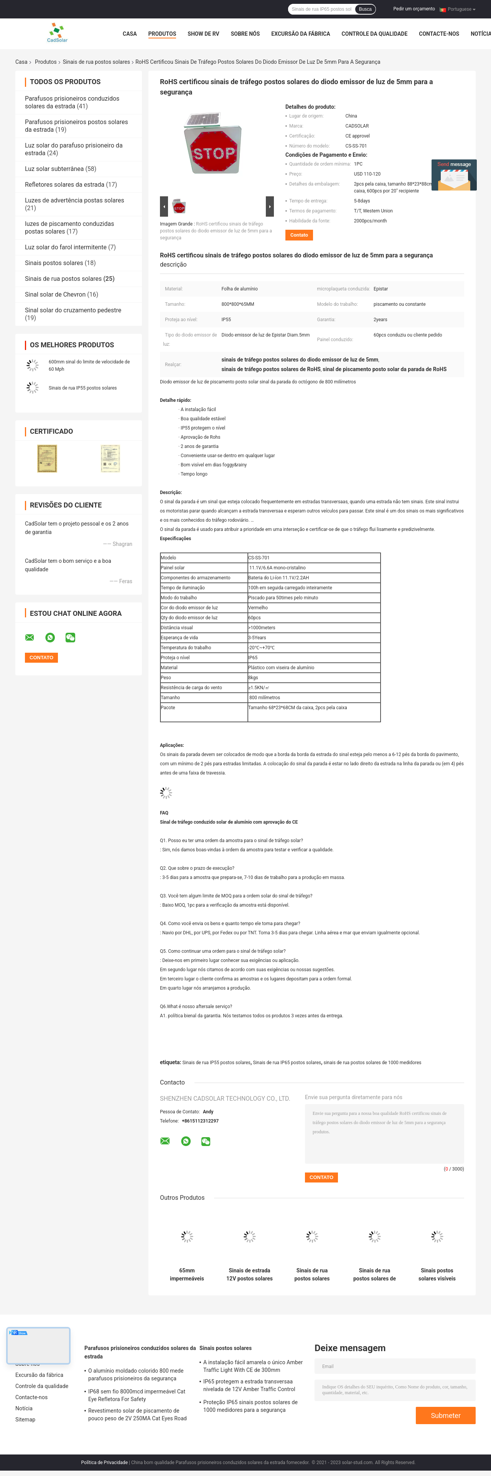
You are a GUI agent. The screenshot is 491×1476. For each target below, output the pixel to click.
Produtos (162, 34)
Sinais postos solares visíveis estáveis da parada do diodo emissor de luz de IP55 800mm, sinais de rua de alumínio (437, 1274)
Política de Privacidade (104, 1462)
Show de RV (203, 34)
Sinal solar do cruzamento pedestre (73, 310)
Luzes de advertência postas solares (74, 200)
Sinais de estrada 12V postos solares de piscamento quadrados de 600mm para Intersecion (249, 1274)
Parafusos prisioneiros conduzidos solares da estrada (72, 102)
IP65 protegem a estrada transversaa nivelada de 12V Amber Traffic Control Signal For (249, 1386)
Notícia (24, 1408)
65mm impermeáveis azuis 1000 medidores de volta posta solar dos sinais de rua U (187, 1274)
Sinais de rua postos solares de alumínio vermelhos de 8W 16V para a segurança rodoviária (374, 1274)
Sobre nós (245, 34)
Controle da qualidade (375, 34)
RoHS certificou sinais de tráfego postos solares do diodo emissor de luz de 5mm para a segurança (216, 230)
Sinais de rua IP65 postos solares (287, 1062)
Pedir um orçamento (414, 9)
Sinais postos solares (54, 263)
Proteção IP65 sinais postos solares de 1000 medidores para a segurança (250, 1406)
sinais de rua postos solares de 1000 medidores (372, 1062)
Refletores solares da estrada (64, 184)
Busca (365, 9)
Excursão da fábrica (300, 34)
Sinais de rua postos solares (96, 62)
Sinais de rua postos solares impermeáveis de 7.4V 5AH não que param (312, 1274)
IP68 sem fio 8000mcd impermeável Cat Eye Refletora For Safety (136, 1395)
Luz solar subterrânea (54, 168)
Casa (130, 34)
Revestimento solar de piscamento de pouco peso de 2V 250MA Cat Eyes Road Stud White (137, 1416)
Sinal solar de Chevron (55, 294)
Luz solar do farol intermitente (66, 247)
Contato (299, 235)
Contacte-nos (439, 34)
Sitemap (25, 1419)
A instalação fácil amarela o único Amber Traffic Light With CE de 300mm (253, 1366)
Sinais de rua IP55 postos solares (83, 388)
